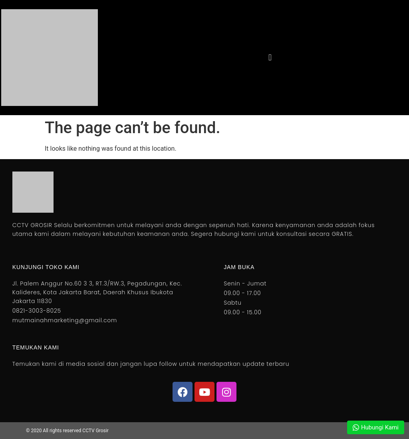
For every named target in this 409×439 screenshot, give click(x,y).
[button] (270, 57)
